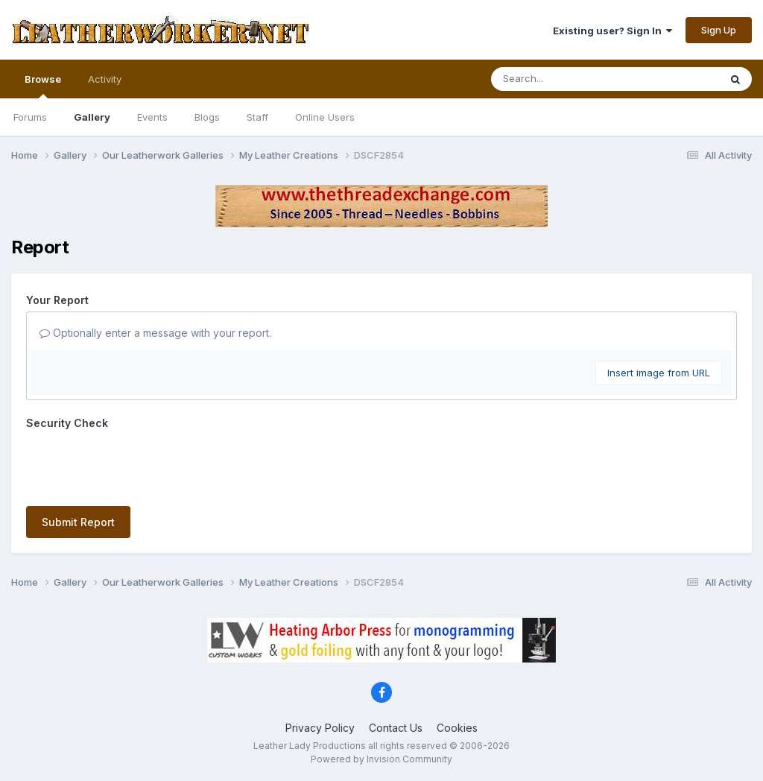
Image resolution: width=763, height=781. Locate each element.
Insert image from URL (658, 373)
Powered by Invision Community (381, 759)
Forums (30, 117)
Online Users (325, 117)
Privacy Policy (320, 727)
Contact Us (395, 727)
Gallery (92, 117)
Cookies (457, 727)
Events (152, 117)
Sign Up (718, 30)
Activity (104, 79)
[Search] (564, 79)
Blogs (207, 117)
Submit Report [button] (78, 522)
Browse (43, 85)
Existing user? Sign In (612, 31)
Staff (257, 117)
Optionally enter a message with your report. (155, 332)
